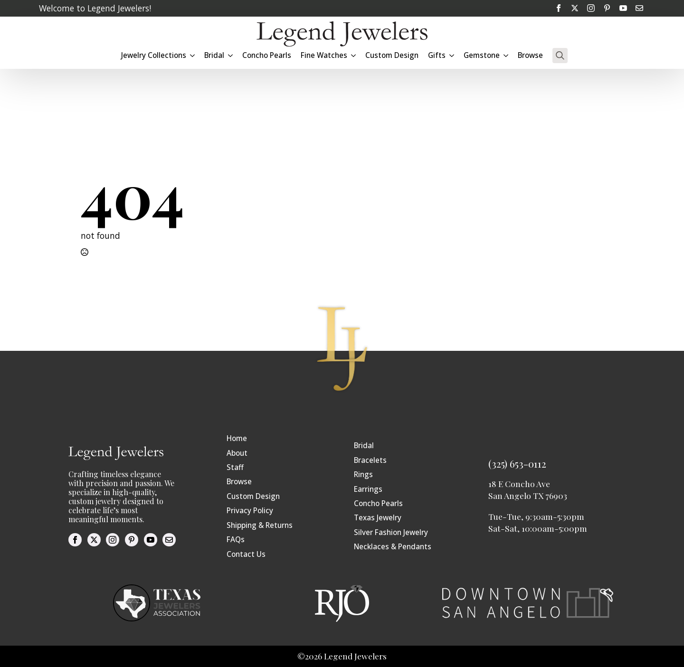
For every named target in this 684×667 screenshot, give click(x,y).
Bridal (214, 55)
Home (237, 438)
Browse (530, 55)
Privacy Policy (250, 511)
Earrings (368, 489)
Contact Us (246, 554)
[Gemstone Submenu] (506, 55)
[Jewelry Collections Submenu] (193, 55)
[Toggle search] (560, 55)
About (237, 453)
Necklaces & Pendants (392, 547)
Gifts (437, 55)
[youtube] (623, 8)
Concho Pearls (266, 55)
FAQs (236, 540)
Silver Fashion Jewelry (391, 532)
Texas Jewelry (377, 518)
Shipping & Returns (260, 525)
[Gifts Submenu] (452, 55)
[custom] (607, 8)
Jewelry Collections (153, 55)
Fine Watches (324, 55)
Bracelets (370, 460)
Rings (363, 474)
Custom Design (391, 55)
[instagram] (591, 8)
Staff (235, 467)
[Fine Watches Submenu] (354, 55)
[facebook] (558, 8)
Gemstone (482, 55)
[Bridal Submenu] (231, 55)
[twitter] (574, 8)
